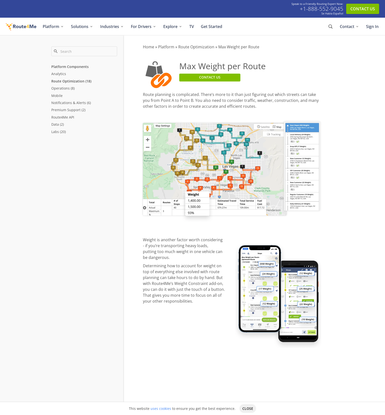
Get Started (211, 26)
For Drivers (143, 26)
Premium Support (66, 109)
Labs (55, 131)
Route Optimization (67, 81)
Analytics (58, 73)
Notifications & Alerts (68, 102)
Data (55, 124)
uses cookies (161, 408)
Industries (112, 26)
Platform (53, 26)
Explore (172, 26)
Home (148, 47)
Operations (60, 88)
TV (191, 26)
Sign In (372, 26)
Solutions (82, 26)
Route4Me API (62, 117)
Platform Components (70, 66)
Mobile (57, 95)
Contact (349, 26)
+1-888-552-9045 (321, 9)
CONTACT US (362, 9)
